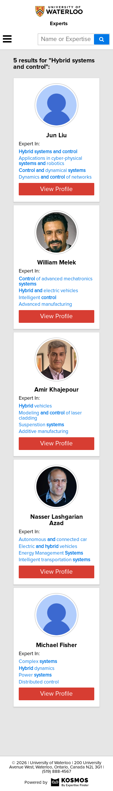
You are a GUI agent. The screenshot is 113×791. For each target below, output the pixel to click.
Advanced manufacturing (45, 317)
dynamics (36, 698)
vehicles (35, 425)
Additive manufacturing (43, 450)
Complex (38, 692)
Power (35, 705)
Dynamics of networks (55, 183)
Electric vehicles (48, 565)
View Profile (56, 195)
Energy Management (51, 572)
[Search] (101, 39)
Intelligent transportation (54, 578)
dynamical (52, 176)
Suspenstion (41, 444)
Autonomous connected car (53, 558)
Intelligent (37, 310)
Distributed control (39, 712)
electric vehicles (48, 303)
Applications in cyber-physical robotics (50, 167)
